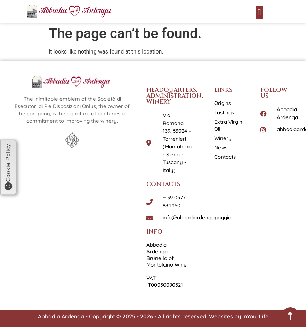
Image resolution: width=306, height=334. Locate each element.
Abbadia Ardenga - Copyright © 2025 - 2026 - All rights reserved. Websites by (140, 316)
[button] (260, 12)
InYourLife (255, 316)
